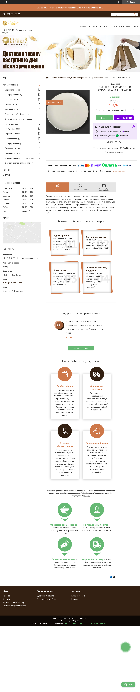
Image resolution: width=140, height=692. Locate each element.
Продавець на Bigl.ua (70, 621)
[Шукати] (134, 14)
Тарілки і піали (96, 78)
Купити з (123, 118)
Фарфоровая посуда (14, 143)
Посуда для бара (12, 128)
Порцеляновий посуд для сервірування (70, 78)
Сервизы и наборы (13, 133)
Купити (104, 118)
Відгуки (6, 174)
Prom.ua (83, 618)
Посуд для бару (12, 124)
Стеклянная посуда (13, 138)
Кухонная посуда (12, 153)
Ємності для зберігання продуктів (20, 114)
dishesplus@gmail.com (13, 282)
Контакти (6, 599)
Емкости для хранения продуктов (19, 158)
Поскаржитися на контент (75, 623)
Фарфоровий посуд (14, 94)
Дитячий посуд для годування (18, 119)
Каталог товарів (97, 26)
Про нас (6, 169)
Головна (82, 26)
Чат (128, 684)
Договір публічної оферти (14, 602)
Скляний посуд (11, 99)
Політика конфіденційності (14, 605)
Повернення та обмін (46, 599)
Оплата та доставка (120, 26)
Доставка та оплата (45, 595)
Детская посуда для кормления (19, 163)
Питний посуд (11, 104)
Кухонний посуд (12, 109)
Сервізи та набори (13, 90)
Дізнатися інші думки (81, 348)
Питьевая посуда (12, 148)
